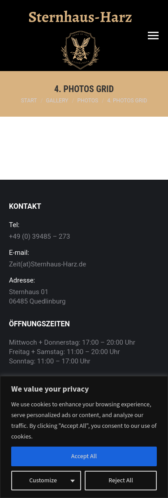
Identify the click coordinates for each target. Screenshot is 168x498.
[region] (84, 437)
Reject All (120, 480)
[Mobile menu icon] (153, 35)
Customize (43, 480)
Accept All (84, 456)
